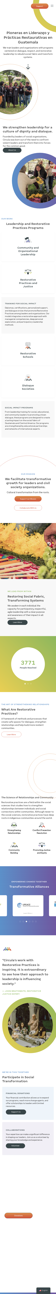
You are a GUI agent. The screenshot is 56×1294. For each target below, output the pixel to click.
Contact (8, 1200)
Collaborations (18, 1223)
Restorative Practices (14, 1195)
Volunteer (15, 1146)
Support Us (16, 1112)
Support (39, 6)
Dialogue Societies (13, 1245)
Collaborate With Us (28, 508)
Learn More (17, 622)
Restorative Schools (13, 1250)
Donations (18, 1216)
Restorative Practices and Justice (20, 1240)
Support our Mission (28, 499)
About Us (12, 150)
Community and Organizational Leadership (24, 1235)
